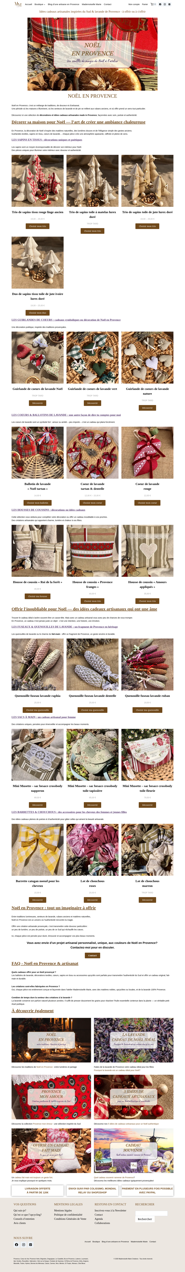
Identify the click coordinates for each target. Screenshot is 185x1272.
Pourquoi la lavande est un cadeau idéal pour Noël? (117, 1070)
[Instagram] (165, 4)
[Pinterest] (169, 4)
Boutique (94, 1241)
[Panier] (154, 4)
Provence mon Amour (42, 1124)
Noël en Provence (45, 1067)
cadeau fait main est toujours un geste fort (33, 1177)
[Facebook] (160, 4)
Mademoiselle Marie (91, 4)
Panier (145, 4)
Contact (107, 4)
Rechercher (145, 1218)
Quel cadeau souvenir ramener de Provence (114, 1177)
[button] (147, 408)
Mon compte (134, 4)
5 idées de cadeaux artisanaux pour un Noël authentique (133, 1124)
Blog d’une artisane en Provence (63, 4)
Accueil (28, 4)
